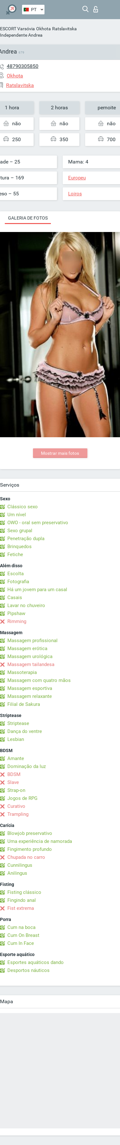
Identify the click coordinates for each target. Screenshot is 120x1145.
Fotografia (18, 581)
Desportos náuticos (28, 970)
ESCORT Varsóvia (17, 28)
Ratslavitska (64, 28)
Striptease (18, 723)
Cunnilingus (19, 865)
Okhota (43, 28)
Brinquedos (19, 546)
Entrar (95, 9)
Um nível (16, 515)
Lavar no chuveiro (26, 605)
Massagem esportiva (29, 688)
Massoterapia (22, 672)
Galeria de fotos (28, 218)
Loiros (75, 194)
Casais (14, 597)
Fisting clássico (24, 892)
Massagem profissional (32, 640)
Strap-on (16, 790)
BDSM (13, 774)
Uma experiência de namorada (39, 841)
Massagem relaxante (29, 696)
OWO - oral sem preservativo (37, 522)
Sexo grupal (19, 530)
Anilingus (17, 873)
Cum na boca (21, 927)
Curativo (16, 806)
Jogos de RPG (22, 798)
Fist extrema (20, 908)
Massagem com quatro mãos (39, 680)
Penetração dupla (25, 538)
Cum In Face (20, 943)
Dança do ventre (24, 731)
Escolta (15, 573)
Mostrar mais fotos (60, 453)
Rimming (16, 621)
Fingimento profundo (29, 849)
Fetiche (15, 554)
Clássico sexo (22, 507)
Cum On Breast (23, 935)
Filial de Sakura (23, 704)
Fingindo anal (21, 900)
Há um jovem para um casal (37, 589)
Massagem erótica (27, 648)
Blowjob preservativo (29, 833)
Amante (15, 758)
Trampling (17, 814)
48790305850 (22, 66)
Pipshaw (16, 613)
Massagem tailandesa (30, 664)
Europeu (77, 178)
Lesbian (15, 739)
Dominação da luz (26, 766)
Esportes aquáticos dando (35, 962)
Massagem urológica (29, 656)
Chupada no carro (26, 857)
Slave (13, 782)
